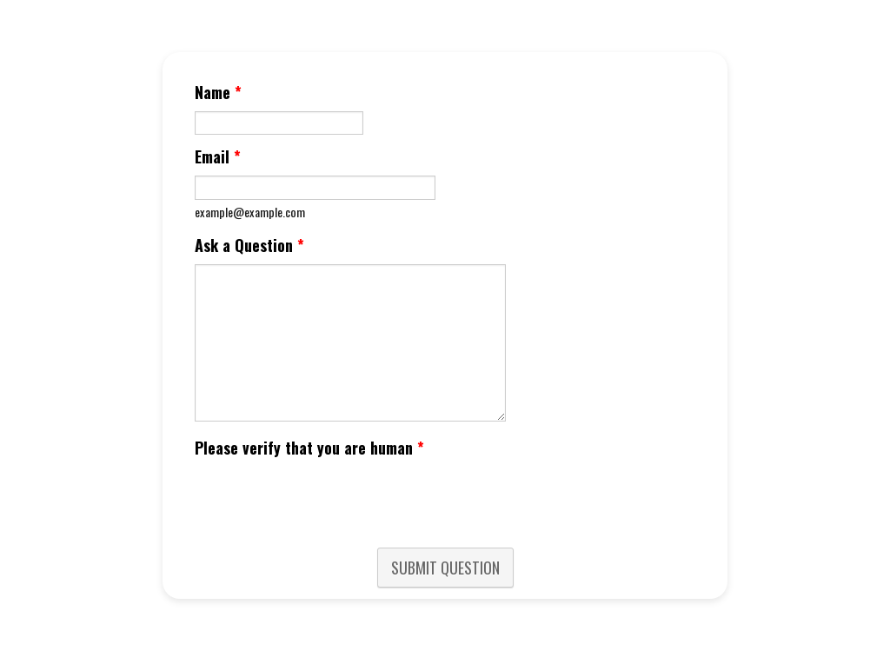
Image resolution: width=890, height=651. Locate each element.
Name (218, 92)
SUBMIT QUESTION (445, 567)
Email (218, 156)
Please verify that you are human (309, 447)
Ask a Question (249, 245)
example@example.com (250, 212)
